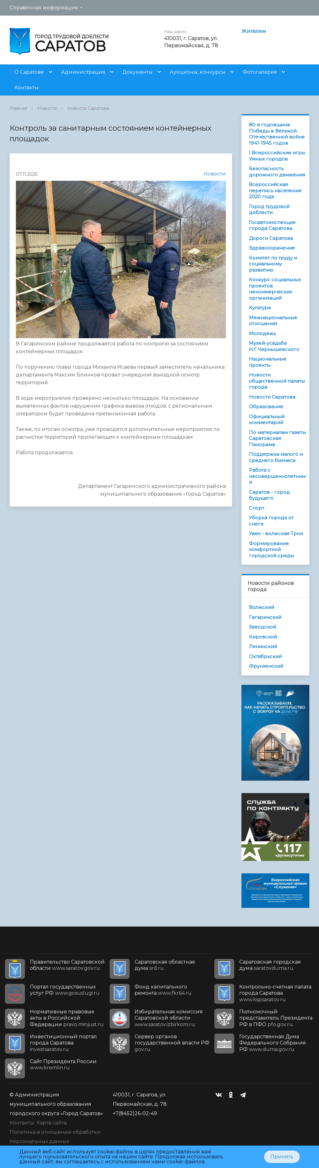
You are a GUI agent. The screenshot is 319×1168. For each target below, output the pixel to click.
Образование (266, 406)
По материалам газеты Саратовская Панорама (277, 438)
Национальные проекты (267, 362)
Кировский (263, 637)
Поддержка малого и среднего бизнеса (276, 457)
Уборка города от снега (271, 521)
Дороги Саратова (271, 238)
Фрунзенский (266, 666)
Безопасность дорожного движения (277, 172)
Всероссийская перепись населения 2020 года (275, 190)
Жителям (253, 31)
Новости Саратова (88, 108)
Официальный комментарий (266, 419)
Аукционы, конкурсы (198, 72)
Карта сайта (51, 1123)
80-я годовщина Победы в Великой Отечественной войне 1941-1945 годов (277, 134)
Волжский (261, 607)
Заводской (262, 627)
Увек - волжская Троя (276, 533)
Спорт (256, 508)
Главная (18, 108)
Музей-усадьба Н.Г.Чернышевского (274, 346)
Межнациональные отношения (273, 321)
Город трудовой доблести (269, 209)
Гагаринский (265, 617)
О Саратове (29, 72)
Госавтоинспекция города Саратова (272, 225)
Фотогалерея (260, 72)
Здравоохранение (272, 248)
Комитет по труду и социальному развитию (273, 264)
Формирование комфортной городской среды (271, 549)
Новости (47, 108)
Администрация (83, 72)
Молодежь (262, 333)
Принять (281, 1157)
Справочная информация (44, 8)
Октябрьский (265, 656)
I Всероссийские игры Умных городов (277, 156)
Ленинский (263, 646)
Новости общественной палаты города (277, 381)
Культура (260, 308)
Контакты (26, 88)
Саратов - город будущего (269, 495)
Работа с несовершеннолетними (277, 476)
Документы (137, 72)
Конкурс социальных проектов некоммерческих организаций (275, 289)
